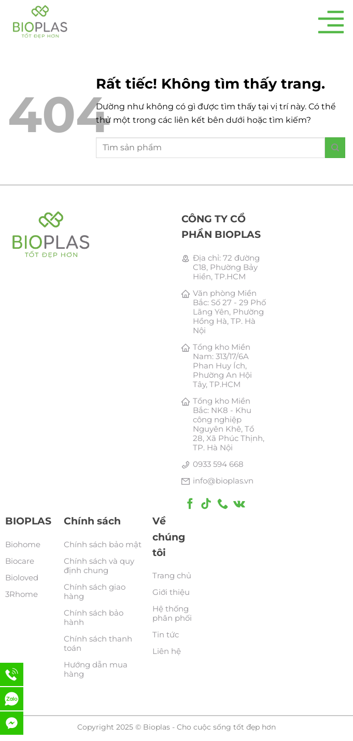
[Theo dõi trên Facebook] (190, 504)
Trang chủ (171, 575)
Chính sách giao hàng (94, 591)
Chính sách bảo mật (103, 544)
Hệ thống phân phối (172, 613)
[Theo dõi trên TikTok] (206, 504)
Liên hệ (166, 651)
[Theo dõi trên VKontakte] (239, 504)
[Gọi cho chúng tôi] (222, 504)
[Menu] (331, 22)
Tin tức (165, 634)
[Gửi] (335, 147)
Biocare (19, 561)
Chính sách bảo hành (93, 617)
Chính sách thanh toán (98, 643)
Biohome (22, 544)
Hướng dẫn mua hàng (96, 669)
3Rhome (21, 594)
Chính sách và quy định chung (99, 565)
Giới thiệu (171, 592)
